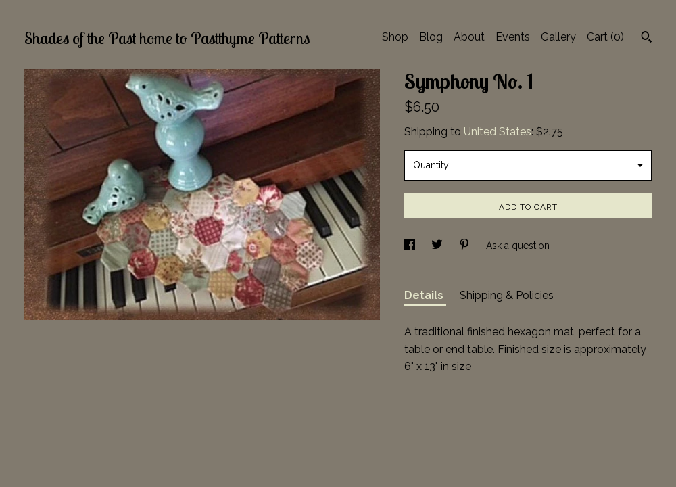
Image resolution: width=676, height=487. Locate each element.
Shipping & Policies (507, 295)
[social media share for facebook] (411, 245)
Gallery (558, 36)
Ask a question (518, 245)
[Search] (647, 38)
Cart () (605, 36)
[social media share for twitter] (438, 245)
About (469, 36)
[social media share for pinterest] (466, 245)
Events (513, 36)
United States (497, 131)
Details (425, 295)
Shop (395, 36)
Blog (431, 36)
